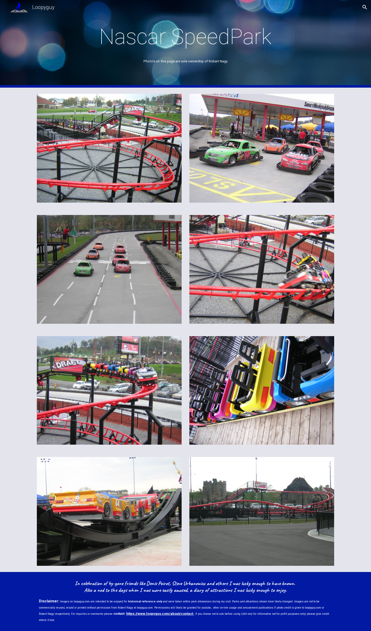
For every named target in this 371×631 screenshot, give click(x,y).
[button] (365, 7)
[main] (185, 37)
